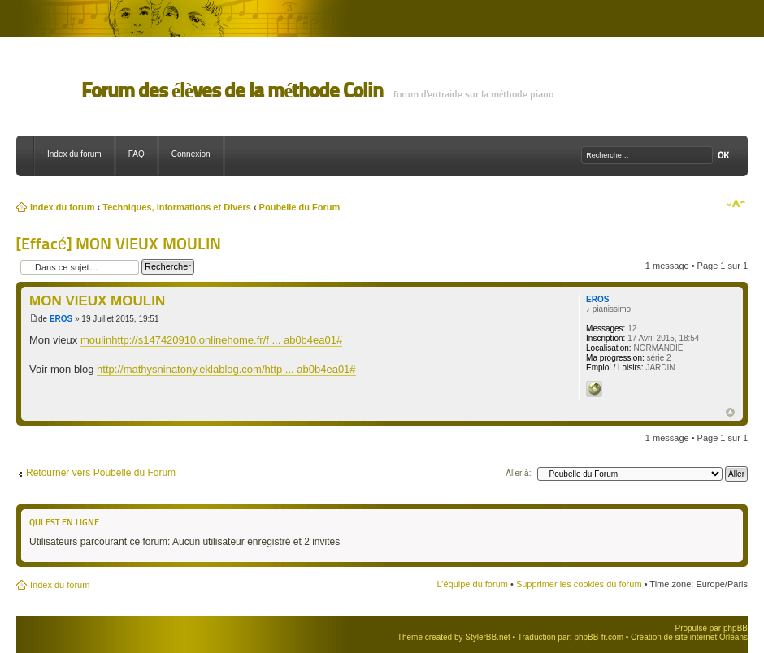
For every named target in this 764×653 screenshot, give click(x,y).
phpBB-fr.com (598, 637)
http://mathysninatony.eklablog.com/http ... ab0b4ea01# (226, 369)
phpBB (735, 628)
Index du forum (74, 153)
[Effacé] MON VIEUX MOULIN (118, 243)
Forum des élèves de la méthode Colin (232, 90)
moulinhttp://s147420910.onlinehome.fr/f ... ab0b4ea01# (211, 340)
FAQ (136, 153)
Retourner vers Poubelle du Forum (101, 472)
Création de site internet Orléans (689, 637)
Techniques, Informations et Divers (176, 207)
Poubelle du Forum (300, 207)
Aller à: (518, 473)
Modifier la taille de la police (736, 204)
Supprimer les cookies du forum (579, 584)
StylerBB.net (487, 637)
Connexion (191, 153)
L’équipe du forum (471, 584)
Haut (730, 412)
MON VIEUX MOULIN (97, 301)
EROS (61, 318)
